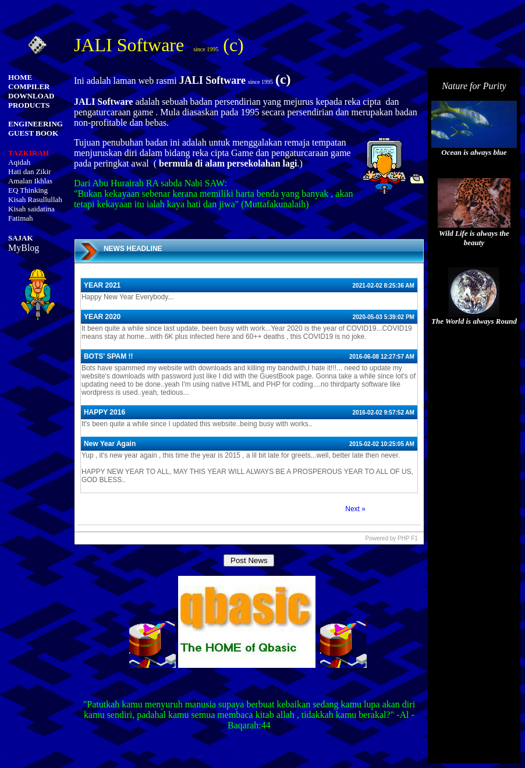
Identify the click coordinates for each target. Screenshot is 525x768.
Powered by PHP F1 (391, 538)
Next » (355, 509)
